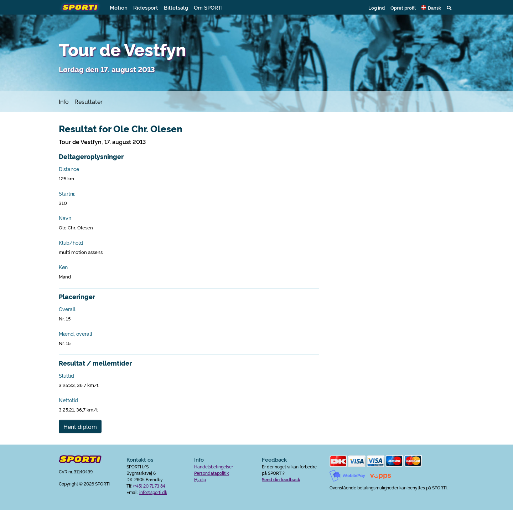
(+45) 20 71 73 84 (149, 486)
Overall (67, 309)
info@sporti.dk (153, 492)
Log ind (376, 7)
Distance (69, 168)
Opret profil (403, 7)
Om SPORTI (208, 7)
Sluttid (66, 375)
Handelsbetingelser (213, 466)
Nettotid (68, 400)
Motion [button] (119, 7)
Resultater (88, 101)
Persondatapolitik (211, 473)
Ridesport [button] (145, 7)
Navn (65, 218)
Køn (63, 267)
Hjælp (200, 479)
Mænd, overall (75, 333)
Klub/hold (71, 242)
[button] (431, 7)
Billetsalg (176, 7)
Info (64, 101)
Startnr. (67, 193)
